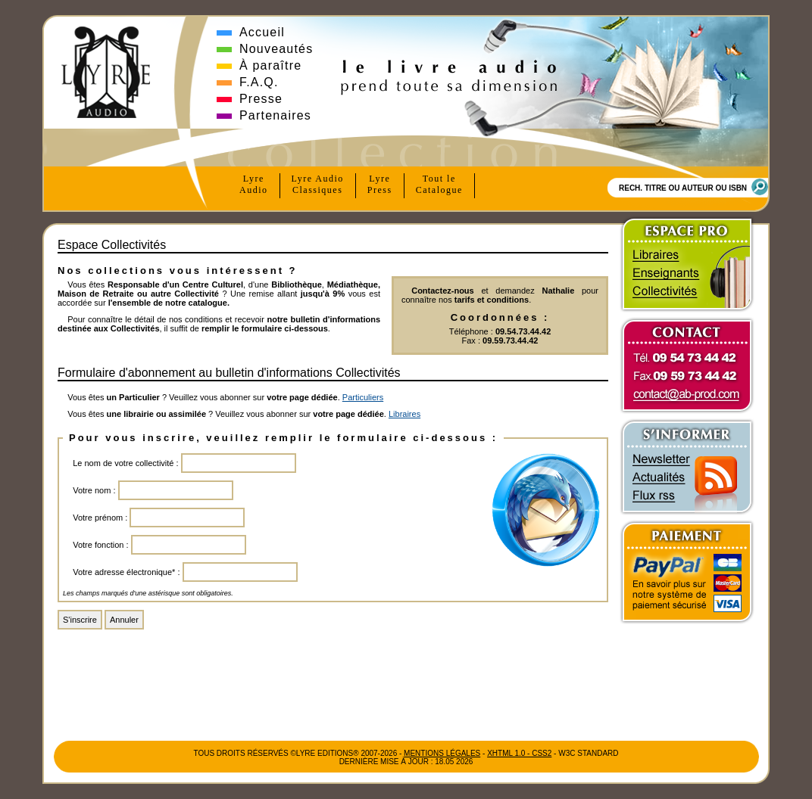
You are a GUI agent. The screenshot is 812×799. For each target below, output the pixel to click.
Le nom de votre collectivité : (125, 463)
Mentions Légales (442, 753)
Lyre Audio (318, 184)
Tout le (439, 184)
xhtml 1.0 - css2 (519, 753)
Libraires (404, 413)
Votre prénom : (100, 517)
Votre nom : (94, 490)
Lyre (253, 184)
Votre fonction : (100, 544)
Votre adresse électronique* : (126, 572)
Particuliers (362, 397)
